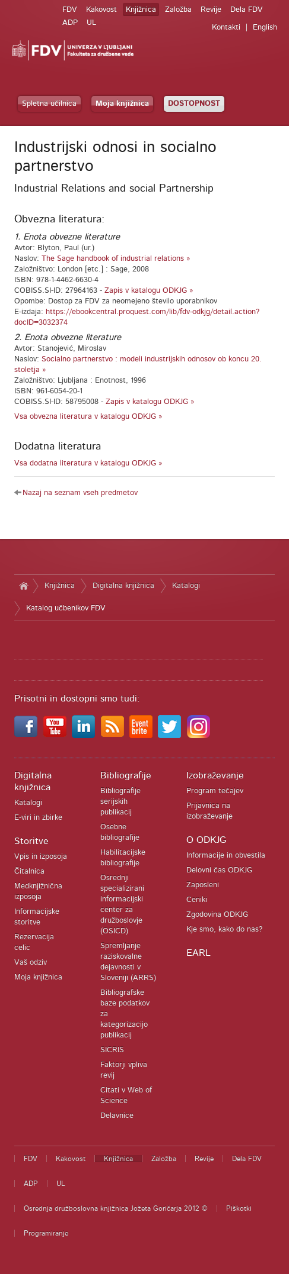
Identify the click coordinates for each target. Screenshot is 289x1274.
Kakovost (101, 10)
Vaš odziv (30, 962)
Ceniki (196, 900)
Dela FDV (246, 10)
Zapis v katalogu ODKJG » (148, 291)
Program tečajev (214, 791)
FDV (69, 10)
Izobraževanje (215, 775)
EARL (198, 953)
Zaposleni (202, 885)
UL (91, 23)
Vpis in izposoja (40, 857)
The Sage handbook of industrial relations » (116, 259)
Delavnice (117, 1116)
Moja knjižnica (122, 104)
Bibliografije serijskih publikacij (120, 801)
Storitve (31, 841)
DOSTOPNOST (194, 104)
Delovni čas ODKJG (219, 870)
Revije (211, 10)
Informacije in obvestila (225, 855)
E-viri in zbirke (38, 818)
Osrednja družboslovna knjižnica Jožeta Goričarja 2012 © (116, 1208)
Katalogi (186, 586)
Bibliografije (125, 775)
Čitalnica (29, 871)
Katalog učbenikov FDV (66, 608)
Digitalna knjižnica (123, 586)
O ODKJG (206, 840)
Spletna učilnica (49, 104)
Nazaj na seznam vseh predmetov (80, 493)
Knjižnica (141, 10)
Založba (178, 10)
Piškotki (239, 1208)
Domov (23, 586)
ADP (70, 23)
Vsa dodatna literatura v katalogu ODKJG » (88, 463)
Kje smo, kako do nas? (224, 929)
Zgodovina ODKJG (217, 915)
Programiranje (46, 1233)
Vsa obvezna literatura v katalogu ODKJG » (88, 417)
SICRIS (112, 1050)
